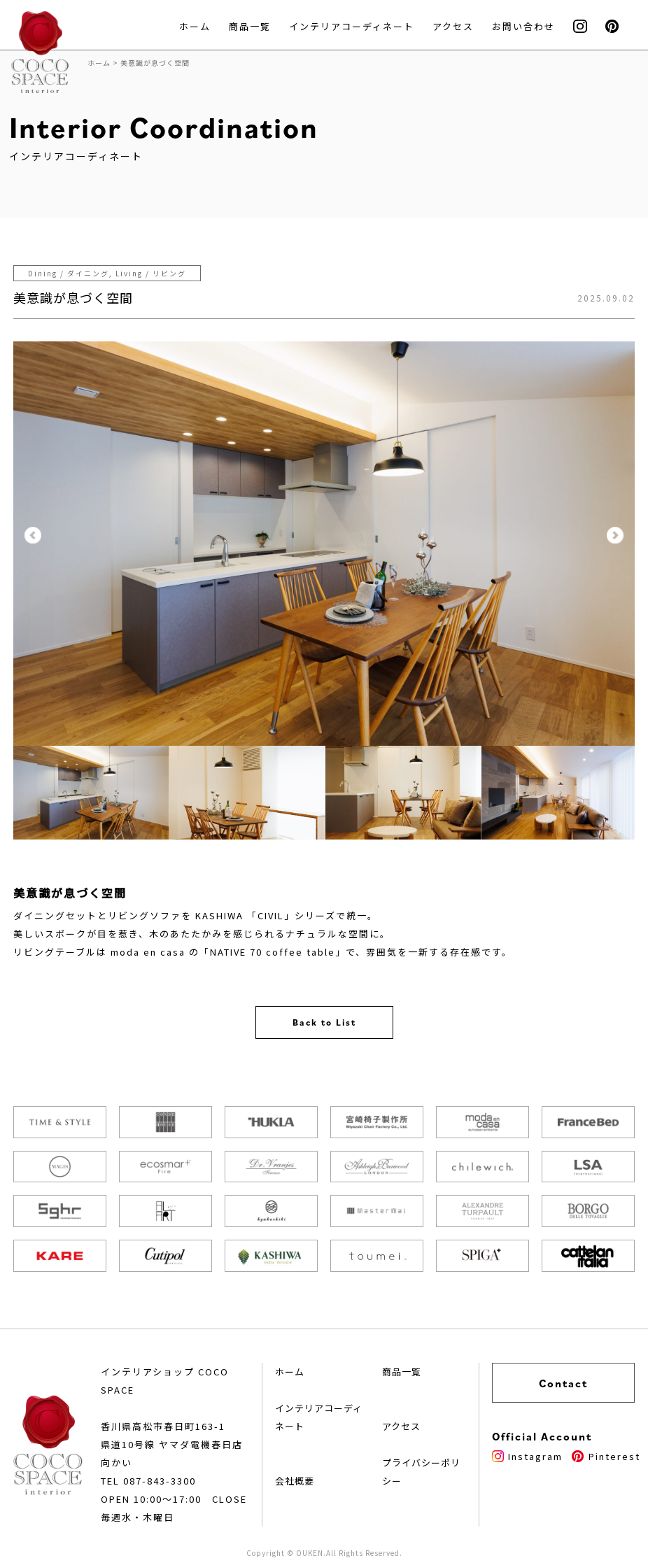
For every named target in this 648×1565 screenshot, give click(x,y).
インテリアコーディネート (351, 26)
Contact (563, 1383)
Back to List (324, 1022)
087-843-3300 (159, 1480)
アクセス (453, 26)
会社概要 (294, 1480)
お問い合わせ (523, 26)
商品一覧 (250, 26)
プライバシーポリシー (421, 1471)
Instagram (527, 1456)
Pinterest (606, 1456)
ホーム (195, 26)
